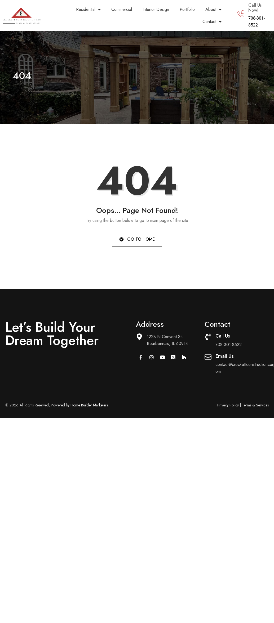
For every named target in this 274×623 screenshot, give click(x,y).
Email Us (224, 356)
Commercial (121, 9)
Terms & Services (255, 405)
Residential (88, 9)
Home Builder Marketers (89, 405)
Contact (212, 21)
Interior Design (156, 9)
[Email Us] (208, 356)
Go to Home (136, 239)
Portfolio (187, 9)
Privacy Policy (228, 405)
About (213, 9)
